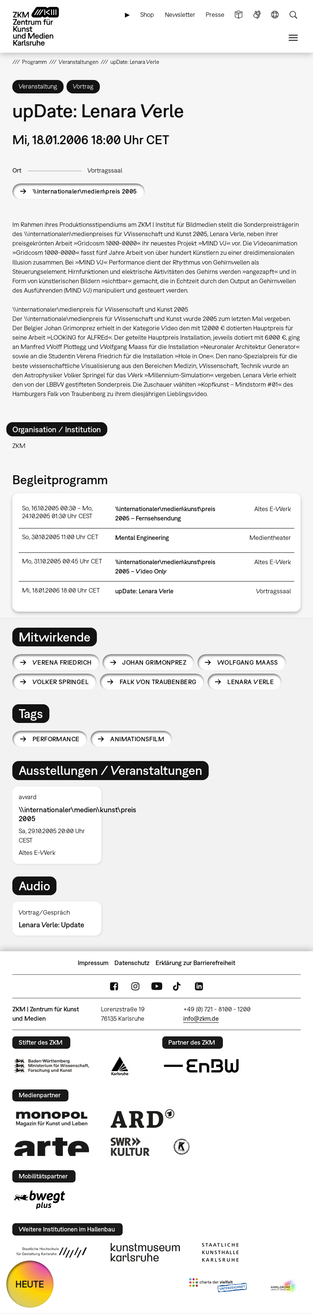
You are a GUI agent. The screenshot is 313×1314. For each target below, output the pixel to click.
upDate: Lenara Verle (144, 591)
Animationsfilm (137, 739)
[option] (59, 825)
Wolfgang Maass (247, 662)
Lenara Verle (250, 682)
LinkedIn (198, 986)
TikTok (177, 986)
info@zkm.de (201, 1018)
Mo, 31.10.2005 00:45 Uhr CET (62, 561)
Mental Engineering (142, 537)
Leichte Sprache (238, 14)
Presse (215, 14)
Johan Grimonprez (154, 662)
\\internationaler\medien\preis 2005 (85, 191)
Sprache (274, 14)
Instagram (135, 986)
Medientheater (270, 537)
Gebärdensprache (256, 14)
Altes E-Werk (272, 509)
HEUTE (29, 1284)
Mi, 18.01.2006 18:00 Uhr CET (61, 590)
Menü (293, 38)
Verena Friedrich (62, 662)
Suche (293, 14)
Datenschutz (132, 963)
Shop (147, 14)
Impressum (93, 963)
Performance (56, 739)
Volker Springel (61, 682)
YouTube (156, 986)
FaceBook (114, 986)
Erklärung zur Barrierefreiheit (195, 963)
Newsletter (180, 14)
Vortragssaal (105, 170)
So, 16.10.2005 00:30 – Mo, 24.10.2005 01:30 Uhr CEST (57, 512)
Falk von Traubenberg (158, 682)
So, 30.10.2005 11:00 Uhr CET (60, 537)
